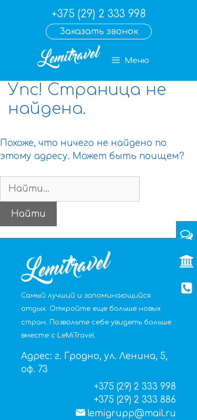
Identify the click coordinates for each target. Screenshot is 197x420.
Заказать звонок (98, 31)
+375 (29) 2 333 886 (135, 400)
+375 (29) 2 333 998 (98, 13)
